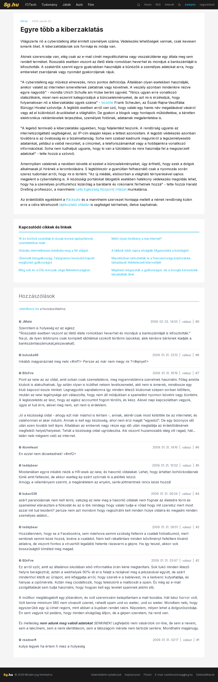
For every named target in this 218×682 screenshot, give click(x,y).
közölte (107, 102)
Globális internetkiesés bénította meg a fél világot (53, 250)
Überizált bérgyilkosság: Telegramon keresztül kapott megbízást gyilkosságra (56, 260)
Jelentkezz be (29, 309)
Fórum (148, 674)
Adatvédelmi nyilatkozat (106, 674)
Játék (66, 4)
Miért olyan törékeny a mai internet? (137, 238)
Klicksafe (73, 199)
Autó (79, 4)
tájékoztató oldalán (74, 205)
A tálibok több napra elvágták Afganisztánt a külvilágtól (150, 250)
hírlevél (169, 4)
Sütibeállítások (205, 674)
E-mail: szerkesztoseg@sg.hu (174, 674)
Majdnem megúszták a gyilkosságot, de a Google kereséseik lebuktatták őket (155, 272)
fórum (148, 4)
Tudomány (49, 4)
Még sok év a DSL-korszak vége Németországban (54, 270)
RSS (158, 4)
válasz (186, 321)
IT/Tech (30, 4)
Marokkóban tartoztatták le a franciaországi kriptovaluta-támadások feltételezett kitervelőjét (151, 260)
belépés (190, 4)
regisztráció (207, 4)
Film (91, 4)
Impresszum (132, 674)
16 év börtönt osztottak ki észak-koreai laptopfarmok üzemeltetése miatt (56, 241)
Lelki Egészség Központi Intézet (101, 189)
